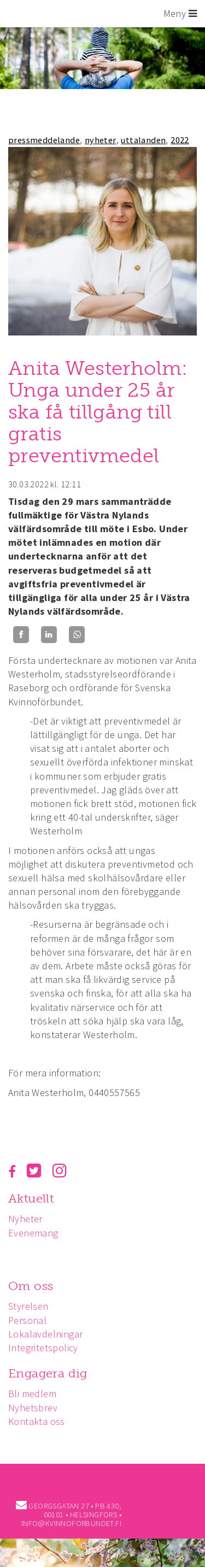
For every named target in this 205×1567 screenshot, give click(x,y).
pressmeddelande (44, 139)
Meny (180, 13)
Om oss (30, 1286)
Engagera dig (47, 1373)
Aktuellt (31, 1198)
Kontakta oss (36, 1421)
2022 (180, 139)
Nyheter (25, 1218)
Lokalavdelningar (45, 1334)
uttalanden (143, 139)
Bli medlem (32, 1393)
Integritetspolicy (43, 1347)
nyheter (100, 139)
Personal (27, 1320)
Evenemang (33, 1233)
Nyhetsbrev (32, 1407)
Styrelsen (28, 1306)
